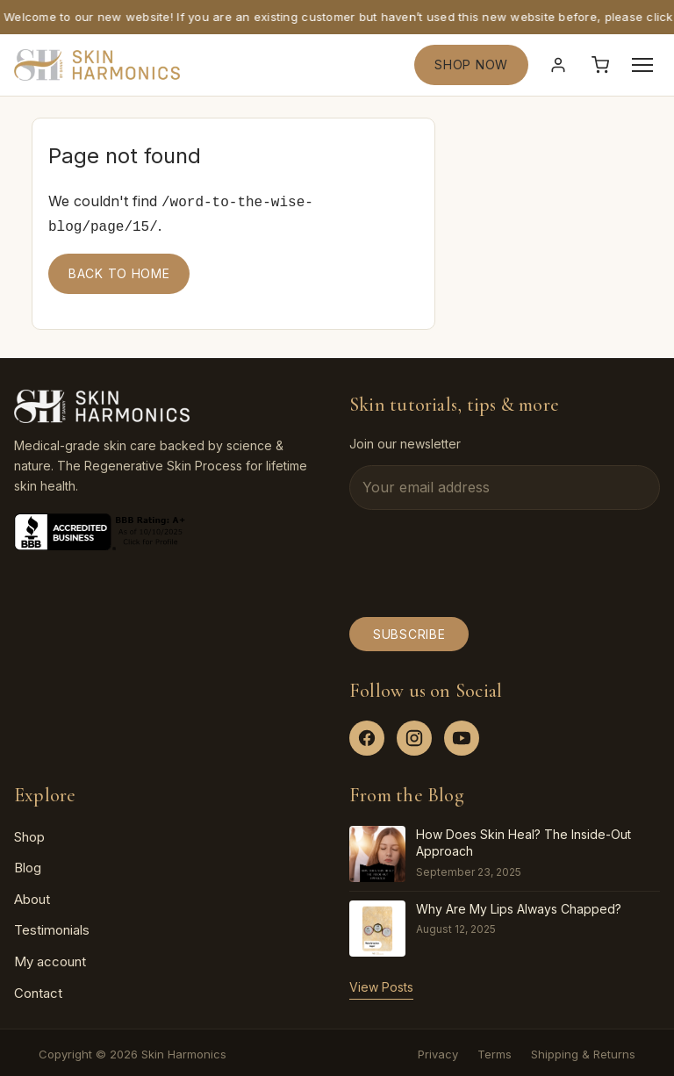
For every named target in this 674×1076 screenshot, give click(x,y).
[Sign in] (558, 65)
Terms (494, 1051)
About (32, 895)
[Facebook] (366, 734)
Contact (38, 989)
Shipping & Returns (583, 1051)
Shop (29, 833)
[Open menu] (642, 65)
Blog (27, 864)
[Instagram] (414, 734)
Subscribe (409, 630)
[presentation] (482, 560)
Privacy (438, 1051)
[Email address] (504, 484)
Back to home (118, 269)
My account (50, 958)
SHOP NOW (471, 64)
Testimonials (52, 926)
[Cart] (600, 65)
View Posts (381, 983)
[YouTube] (461, 734)
